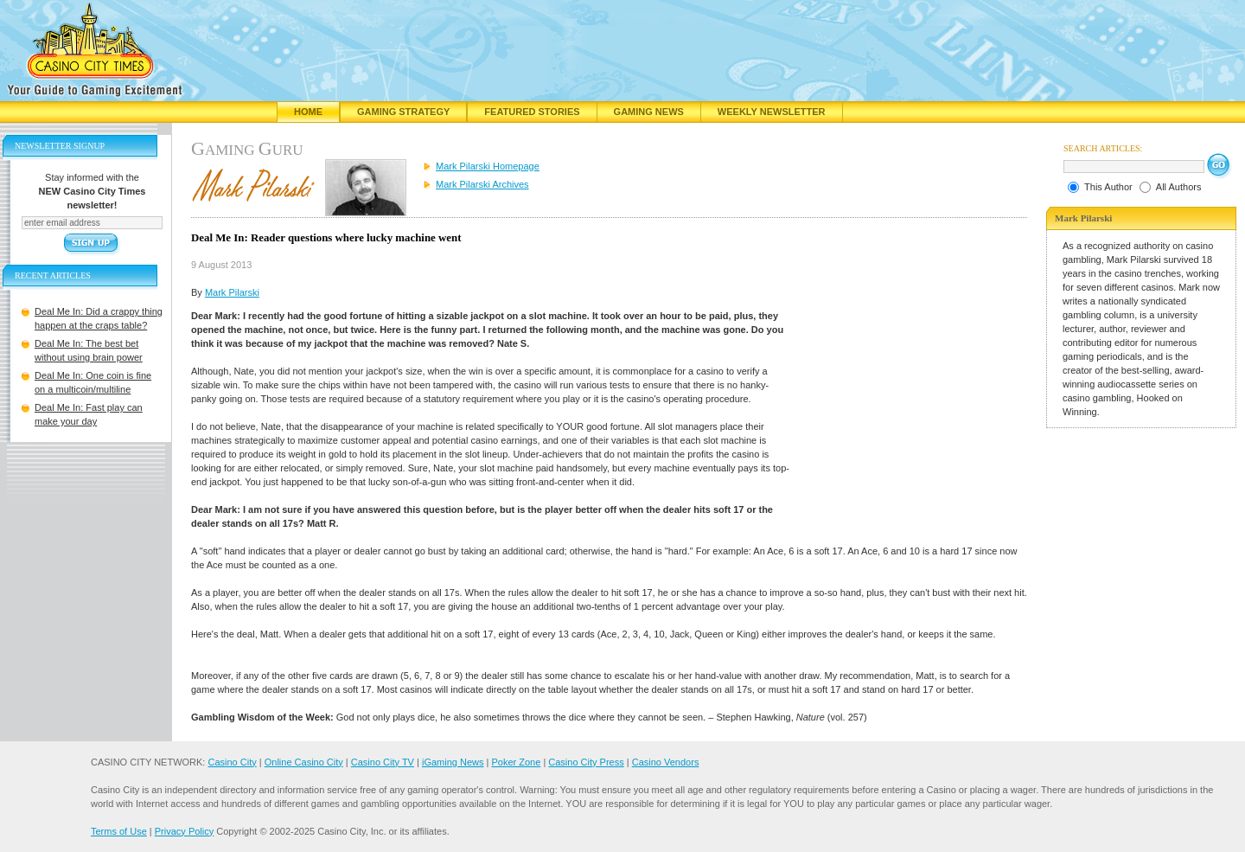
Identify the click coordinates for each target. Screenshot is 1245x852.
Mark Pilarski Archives (482, 184)
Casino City (232, 762)
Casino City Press (585, 762)
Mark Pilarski (232, 292)
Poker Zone (515, 762)
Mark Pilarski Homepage (488, 166)
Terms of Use (119, 831)
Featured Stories (531, 111)
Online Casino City (304, 762)
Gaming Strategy (403, 111)
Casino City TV (382, 762)
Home (308, 111)
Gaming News (649, 111)
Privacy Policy (184, 831)
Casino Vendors (665, 762)
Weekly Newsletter (772, 111)
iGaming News (453, 762)
